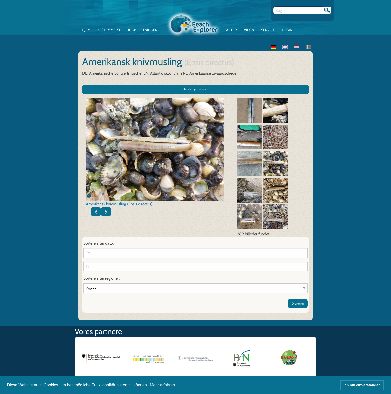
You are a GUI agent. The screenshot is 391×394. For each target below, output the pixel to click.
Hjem (86, 30)
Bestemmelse (109, 30)
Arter (231, 30)
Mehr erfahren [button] (162, 385)
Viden (249, 30)
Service (268, 30)
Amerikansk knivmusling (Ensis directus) (119, 204)
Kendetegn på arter (195, 89)
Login (287, 30)
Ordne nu (298, 303)
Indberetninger (142, 30)
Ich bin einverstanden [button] (362, 385)
